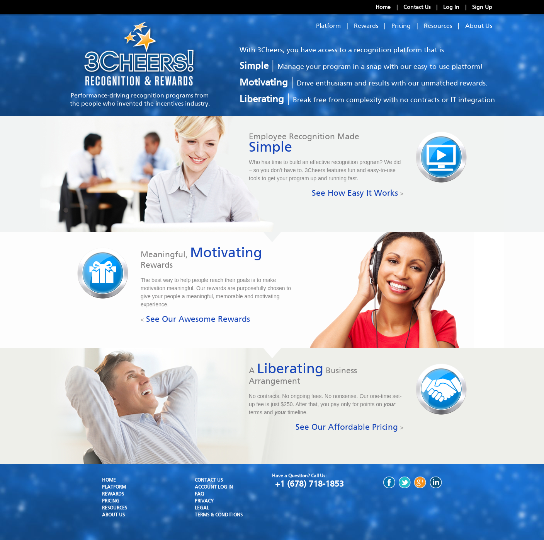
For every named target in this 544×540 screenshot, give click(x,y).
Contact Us (416, 7)
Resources (438, 25)
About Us (478, 25)
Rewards (366, 25)
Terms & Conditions (219, 515)
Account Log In (214, 487)
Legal (202, 508)
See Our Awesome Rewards (195, 319)
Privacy (204, 501)
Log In (451, 7)
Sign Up (482, 7)
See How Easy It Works (357, 193)
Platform (328, 25)
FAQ (199, 494)
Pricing (401, 25)
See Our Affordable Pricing (349, 427)
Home (383, 7)
